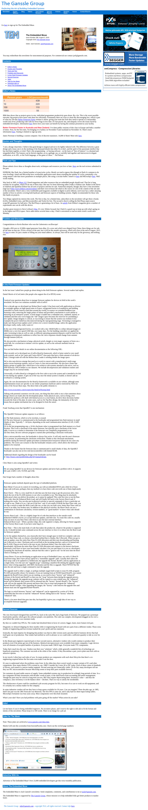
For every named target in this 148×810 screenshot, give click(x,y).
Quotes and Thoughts (15, 69)
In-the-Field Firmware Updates (18, 75)
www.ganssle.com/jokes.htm (38, 722)
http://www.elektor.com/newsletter (24, 189)
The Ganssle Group (43, 39)
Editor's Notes (12, 67)
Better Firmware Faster (26, 120)
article (65, 203)
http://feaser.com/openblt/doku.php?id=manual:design (26, 457)
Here (74, 166)
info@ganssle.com (26, 806)
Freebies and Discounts (15, 73)
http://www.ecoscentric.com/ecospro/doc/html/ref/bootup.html (27, 390)
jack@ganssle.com (47, 44)
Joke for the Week (14, 81)
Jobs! (9, 79)
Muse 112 (22, 182)
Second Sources (13, 77)
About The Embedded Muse (17, 85)
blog (35, 209)
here (6, 25)
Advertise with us (13, 83)
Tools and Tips (12, 71)
